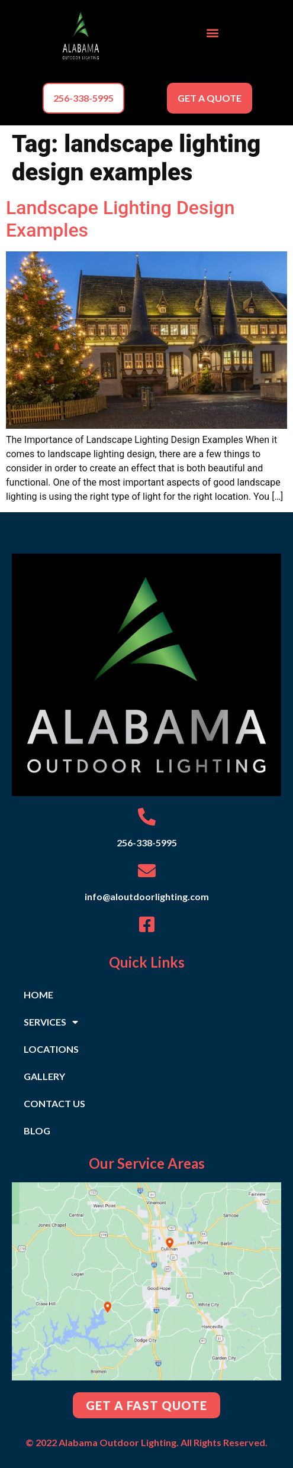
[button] (212, 33)
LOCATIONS (51, 1049)
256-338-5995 (147, 842)
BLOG (37, 1130)
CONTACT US (54, 1103)
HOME (38, 994)
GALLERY (44, 1076)
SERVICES (51, 1022)
